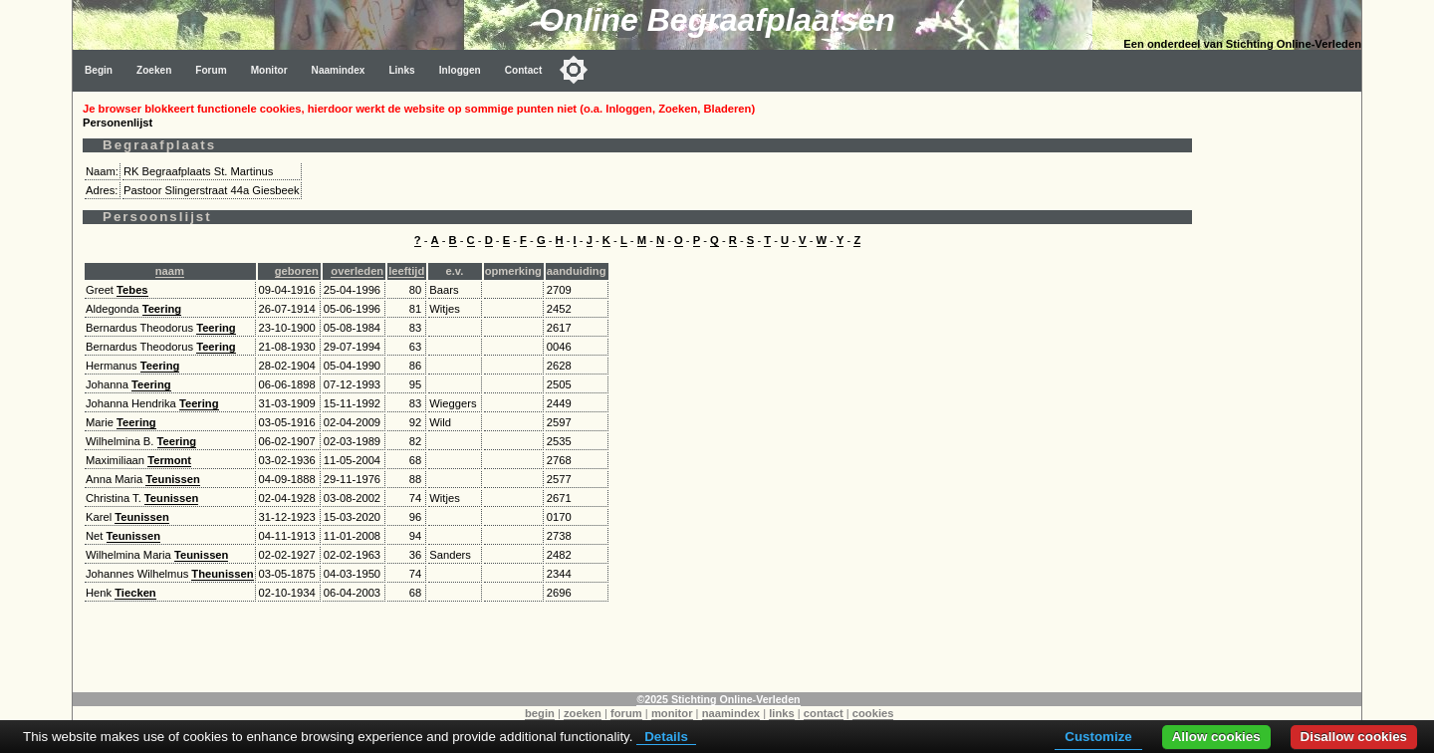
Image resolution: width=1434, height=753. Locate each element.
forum (626, 713)
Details (666, 736)
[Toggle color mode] (574, 70)
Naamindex (338, 70)
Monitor (269, 70)
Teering (162, 309)
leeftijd (406, 271)
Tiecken (135, 593)
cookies (873, 713)
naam (169, 271)
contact (823, 713)
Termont (169, 460)
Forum (210, 70)
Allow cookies (1216, 736)
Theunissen (222, 574)
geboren (297, 271)
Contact (524, 70)
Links (401, 70)
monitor (672, 713)
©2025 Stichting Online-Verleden (718, 699)
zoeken (582, 713)
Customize (1098, 736)
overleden (357, 271)
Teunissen (172, 479)
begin (540, 713)
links (782, 713)
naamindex (731, 713)
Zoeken (153, 70)
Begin (99, 70)
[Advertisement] (1281, 390)
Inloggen (460, 70)
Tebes (132, 290)
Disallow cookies (1354, 736)
